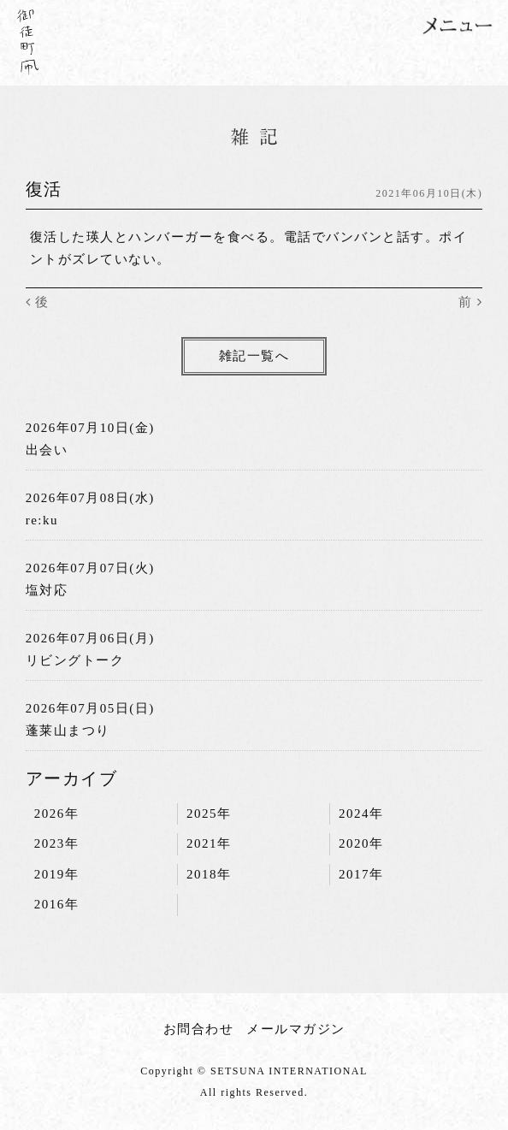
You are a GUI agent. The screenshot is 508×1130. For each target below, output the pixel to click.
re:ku (42, 520)
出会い (47, 450)
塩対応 (47, 590)
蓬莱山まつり (68, 730)
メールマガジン (296, 1029)
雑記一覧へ (254, 356)
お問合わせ (198, 1029)
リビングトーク (75, 660)
